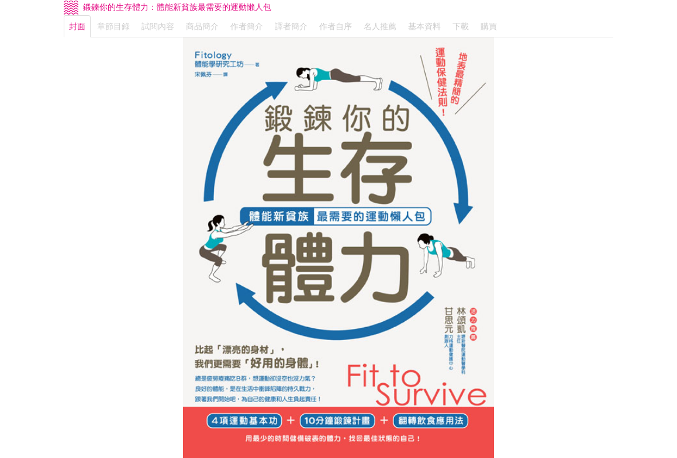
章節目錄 (113, 26)
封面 (77, 26)
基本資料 (424, 26)
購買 (489, 26)
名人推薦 (380, 26)
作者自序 (335, 26)
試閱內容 (157, 26)
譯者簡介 (291, 26)
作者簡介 (246, 26)
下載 (461, 26)
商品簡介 (202, 26)
